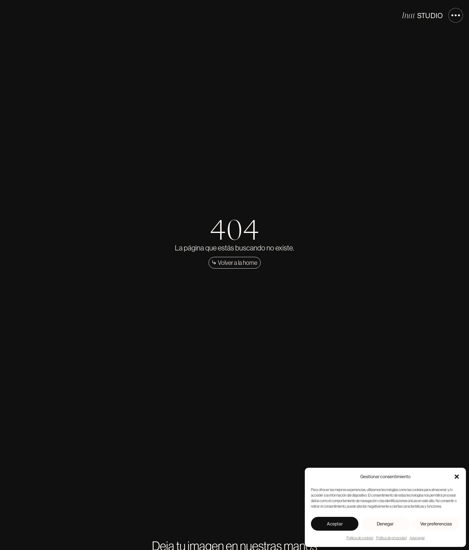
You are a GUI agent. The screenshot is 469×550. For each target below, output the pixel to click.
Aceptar (335, 523)
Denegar (385, 523)
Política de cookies (359, 538)
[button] (457, 477)
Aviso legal (417, 538)
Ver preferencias (436, 523)
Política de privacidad (391, 538)
